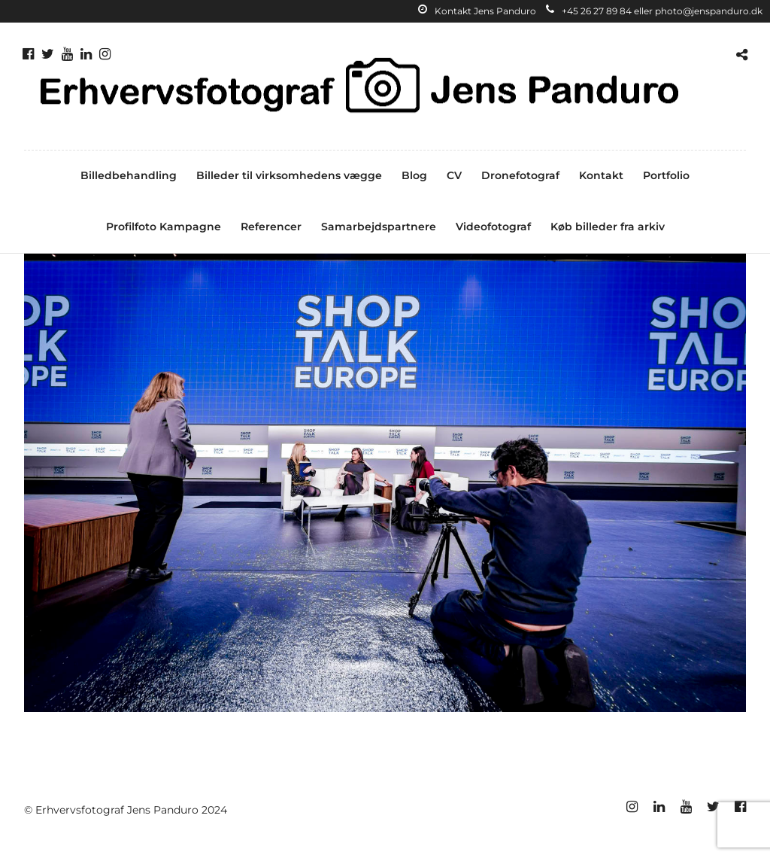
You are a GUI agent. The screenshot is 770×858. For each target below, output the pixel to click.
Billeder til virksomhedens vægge (289, 175)
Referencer (271, 226)
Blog (414, 175)
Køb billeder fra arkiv (607, 226)
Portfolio (666, 175)
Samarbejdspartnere (378, 226)
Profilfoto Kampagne (163, 226)
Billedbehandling (128, 175)
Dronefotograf (520, 175)
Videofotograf (493, 226)
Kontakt (601, 175)
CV (454, 175)
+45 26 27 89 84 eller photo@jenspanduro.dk (654, 11)
